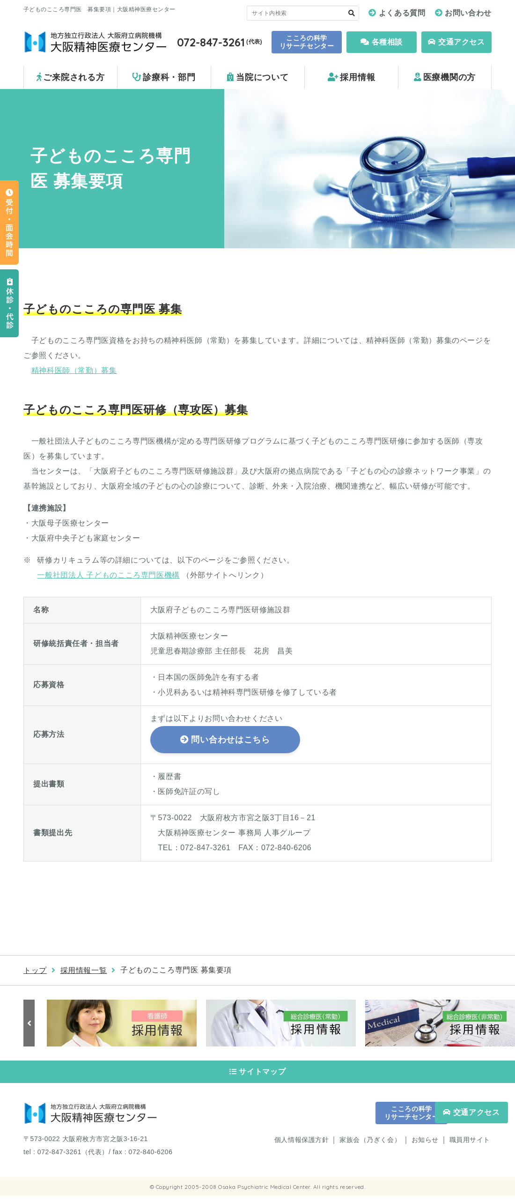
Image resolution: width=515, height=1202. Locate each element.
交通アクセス (456, 42)
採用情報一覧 (83, 970)
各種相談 (381, 42)
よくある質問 (402, 13)
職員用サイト (469, 1145)
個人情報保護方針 (301, 1145)
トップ (35, 970)
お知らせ (425, 1145)
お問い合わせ (468, 13)
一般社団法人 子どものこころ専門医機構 (108, 575)
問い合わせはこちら (230, 739)
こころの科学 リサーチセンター (307, 42)
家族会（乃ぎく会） (370, 1145)
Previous (30, 1023)
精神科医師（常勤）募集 (74, 370)
